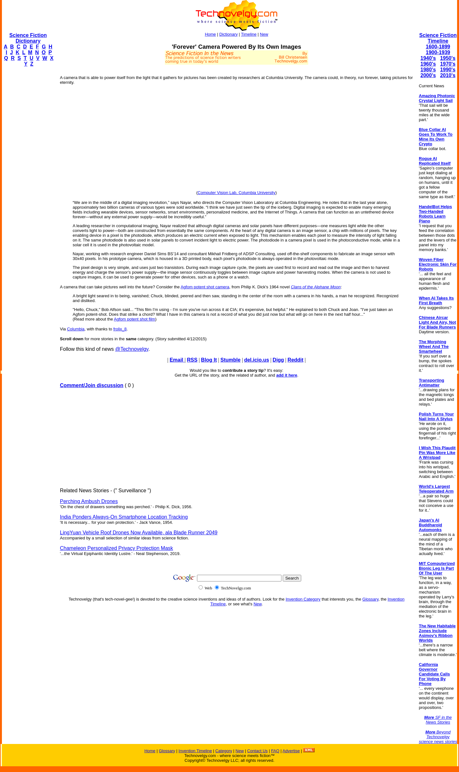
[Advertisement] (27, 167)
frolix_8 (120, 329)
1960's (428, 64)
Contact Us (257, 750)
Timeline (249, 34)
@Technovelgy (131, 349)
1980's (428, 69)
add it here (286, 375)
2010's (447, 75)
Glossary (370, 599)
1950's (447, 58)
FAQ (275, 750)
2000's (428, 75)
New (264, 34)
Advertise (291, 750)
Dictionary (228, 34)
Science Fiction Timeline (437, 38)
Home (210, 34)
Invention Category (303, 599)
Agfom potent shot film (134, 319)
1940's (428, 58)
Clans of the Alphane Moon (315, 287)
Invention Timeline (195, 750)
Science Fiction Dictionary (28, 38)
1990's (447, 69)
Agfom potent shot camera (205, 287)
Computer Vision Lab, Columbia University (236, 192)
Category (223, 750)
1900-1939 (438, 52)
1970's (447, 64)
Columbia (75, 329)
